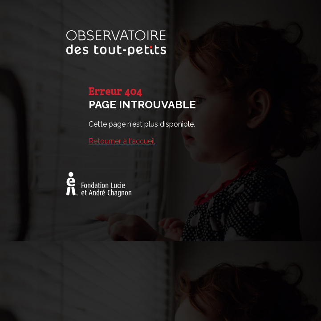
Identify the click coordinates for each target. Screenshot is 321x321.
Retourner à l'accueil (122, 141)
